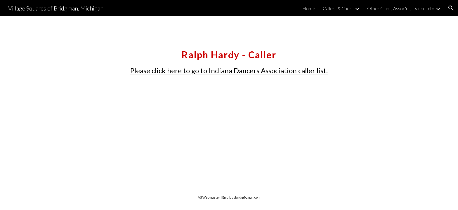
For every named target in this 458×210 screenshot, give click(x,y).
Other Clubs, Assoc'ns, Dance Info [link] (400, 8)
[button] (451, 8)
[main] (229, 59)
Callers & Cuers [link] (338, 8)
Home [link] (308, 8)
